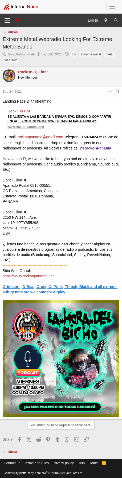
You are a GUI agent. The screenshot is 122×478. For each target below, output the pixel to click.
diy (74, 54)
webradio (11, 60)
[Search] (116, 20)
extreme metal (91, 54)
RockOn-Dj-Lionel (20, 54)
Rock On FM (18, 111)
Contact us (12, 463)
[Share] (110, 92)
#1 (117, 92)
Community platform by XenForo (43, 473)
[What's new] (106, 20)
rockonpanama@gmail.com (40, 137)
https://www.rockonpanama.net (28, 276)
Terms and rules (36, 463)
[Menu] (7, 20)
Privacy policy (63, 463)
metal (109, 54)
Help (81, 463)
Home (93, 463)
